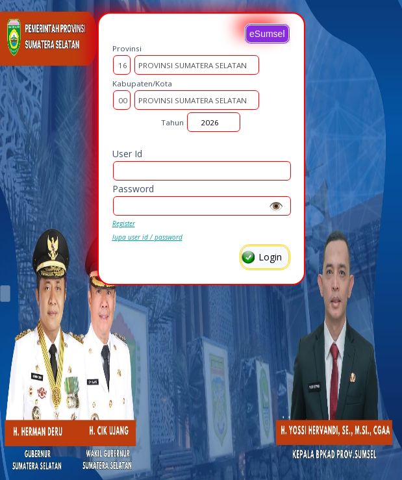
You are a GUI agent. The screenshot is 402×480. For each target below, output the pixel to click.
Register (123, 223)
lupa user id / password (147, 237)
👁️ (276, 206)
